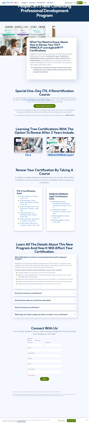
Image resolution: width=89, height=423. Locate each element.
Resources (50, 2)
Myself (30, 344)
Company (30, 362)
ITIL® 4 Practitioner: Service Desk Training (33, 101)
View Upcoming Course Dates (44, 107)
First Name (30, 346)
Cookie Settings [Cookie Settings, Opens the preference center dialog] (61, 420)
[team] (33, 343)
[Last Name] (53, 348)
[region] (44, 420)
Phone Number (31, 356)
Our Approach (41, 2)
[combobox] (29, 359)
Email (29, 351)
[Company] (44, 364)
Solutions (32, 2)
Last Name (47, 346)
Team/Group (37, 344)
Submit (44, 382)
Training (24, 2)
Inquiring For (30, 342)
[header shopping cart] (85, 2)
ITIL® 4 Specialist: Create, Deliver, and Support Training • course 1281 (28, 205)
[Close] (86, 420)
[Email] (44, 353)
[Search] (74, 2)
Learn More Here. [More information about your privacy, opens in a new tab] (21, 421)
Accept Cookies (71, 420)
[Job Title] (44, 369)
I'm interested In (31, 372)
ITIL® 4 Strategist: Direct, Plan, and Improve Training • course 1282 (28, 211)
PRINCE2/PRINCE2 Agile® (61, 157)
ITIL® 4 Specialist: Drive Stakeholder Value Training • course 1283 (27, 217)
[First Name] (36, 348)
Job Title (29, 367)
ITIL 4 (27, 157)
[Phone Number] (44, 359)
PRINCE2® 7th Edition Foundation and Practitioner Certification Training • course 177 (62, 206)
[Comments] (44, 376)
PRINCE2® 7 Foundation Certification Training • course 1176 (61, 212)
